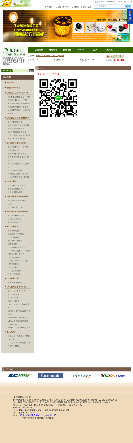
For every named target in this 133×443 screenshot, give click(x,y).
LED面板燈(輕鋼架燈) (17, 247)
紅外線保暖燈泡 (14, 219)
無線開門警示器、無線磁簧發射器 (19, 112)
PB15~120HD (14, 301)
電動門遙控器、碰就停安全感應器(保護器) (19, 148)
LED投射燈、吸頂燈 (16, 254)
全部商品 (11, 83)
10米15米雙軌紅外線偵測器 (18, 306)
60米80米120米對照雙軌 (18, 318)
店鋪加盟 (75, 7)
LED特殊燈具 (13, 264)
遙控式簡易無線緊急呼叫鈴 (19, 104)
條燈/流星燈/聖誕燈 (16, 234)
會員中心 (66, 7)
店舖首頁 (39, 49)
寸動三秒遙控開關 (15, 170)
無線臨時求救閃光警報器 (18, 107)
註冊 (82, 7)
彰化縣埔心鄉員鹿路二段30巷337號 (38, 415)
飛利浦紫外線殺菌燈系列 (17, 196)
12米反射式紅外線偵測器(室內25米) (18, 322)
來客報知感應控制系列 (16, 287)
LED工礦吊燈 (13, 237)
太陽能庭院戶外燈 (15, 282)
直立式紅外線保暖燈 (16, 216)
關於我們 (53, 49)
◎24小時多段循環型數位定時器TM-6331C (19, 344)
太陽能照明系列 (13, 278)
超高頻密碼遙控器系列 (16, 143)
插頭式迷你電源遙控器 (17, 154)
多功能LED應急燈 (15, 241)
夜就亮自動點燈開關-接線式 (18, 165)
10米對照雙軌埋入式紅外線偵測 (19, 312)
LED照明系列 (13, 227)
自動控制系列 (12, 181)
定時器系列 (12, 332)
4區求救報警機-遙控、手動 (19, 97)
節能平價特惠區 (14, 274)
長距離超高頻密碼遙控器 (18, 174)
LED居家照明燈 (14, 271)
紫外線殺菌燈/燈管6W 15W (17, 202)
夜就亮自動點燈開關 (16, 189)
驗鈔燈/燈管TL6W (15, 207)
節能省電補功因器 (15, 192)
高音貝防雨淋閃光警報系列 (18, 118)
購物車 (130, 16)
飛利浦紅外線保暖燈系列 (17, 211)
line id (80, 49)
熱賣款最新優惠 (13, 88)
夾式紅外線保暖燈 (15, 222)
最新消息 (67, 49)
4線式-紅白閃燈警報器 (17, 132)
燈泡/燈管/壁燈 (14, 231)
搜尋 (128, 6)
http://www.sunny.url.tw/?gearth (50, 56)
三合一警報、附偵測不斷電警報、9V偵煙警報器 (19, 137)
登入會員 (88, 7)
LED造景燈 (12, 267)
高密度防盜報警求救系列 (17, 93)
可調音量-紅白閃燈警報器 (18, 125)
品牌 (95, 49)
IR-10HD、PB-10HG (17, 291)
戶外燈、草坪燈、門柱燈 (18, 261)
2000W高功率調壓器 (16, 185)
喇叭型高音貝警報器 (16, 129)
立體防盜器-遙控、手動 (17, 100)
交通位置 (109, 49)
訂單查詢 (48, 7)
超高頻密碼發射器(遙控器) (19, 177)
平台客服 (57, 7)
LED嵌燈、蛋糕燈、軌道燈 (19, 251)
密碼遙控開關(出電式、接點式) (18, 158)
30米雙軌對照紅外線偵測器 (19, 328)
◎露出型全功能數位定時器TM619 (19, 337)
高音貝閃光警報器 (15, 122)
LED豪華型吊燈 (14, 257)
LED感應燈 (12, 244)
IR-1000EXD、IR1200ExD (14, 296)
